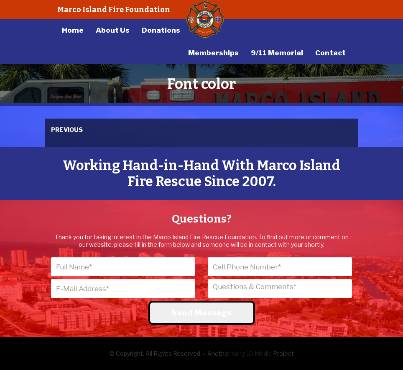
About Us (113, 30)
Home (73, 30)
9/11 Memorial (277, 53)
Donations (161, 30)
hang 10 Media (252, 353)
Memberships (213, 53)
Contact (330, 53)
